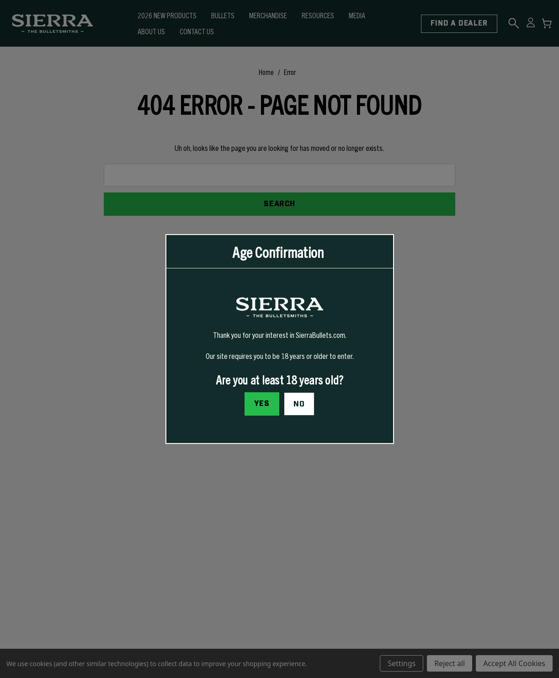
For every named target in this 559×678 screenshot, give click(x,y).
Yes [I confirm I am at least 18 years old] (262, 404)
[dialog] (279, 339)
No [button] (299, 404)
